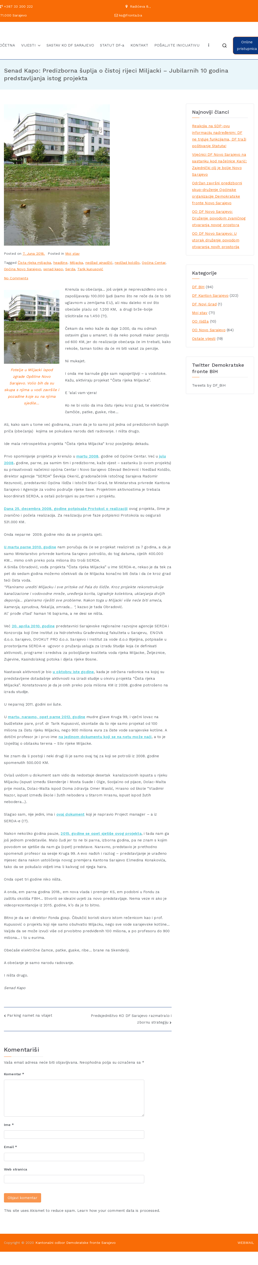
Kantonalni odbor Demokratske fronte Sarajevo (75, 1243)
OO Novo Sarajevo (208, 330)
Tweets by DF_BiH (209, 385)
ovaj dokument (70, 814)
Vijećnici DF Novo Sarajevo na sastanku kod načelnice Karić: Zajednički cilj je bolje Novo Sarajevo (219, 164)
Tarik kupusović (90, 269)
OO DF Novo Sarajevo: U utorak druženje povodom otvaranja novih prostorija (215, 240)
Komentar (14, 1074)
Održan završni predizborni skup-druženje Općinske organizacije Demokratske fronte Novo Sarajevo (217, 193)
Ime (9, 1125)
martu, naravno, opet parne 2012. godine (46, 717)
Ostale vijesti (203, 338)
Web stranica (15, 1169)
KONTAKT (139, 45)
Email (10, 1147)
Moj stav (72, 253)
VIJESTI (31, 45)
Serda (70, 269)
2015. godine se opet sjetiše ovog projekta (101, 833)
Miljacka (76, 263)
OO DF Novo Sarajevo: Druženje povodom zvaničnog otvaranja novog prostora (219, 218)
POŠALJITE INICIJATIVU (176, 45)
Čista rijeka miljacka (34, 263)
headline (60, 263)
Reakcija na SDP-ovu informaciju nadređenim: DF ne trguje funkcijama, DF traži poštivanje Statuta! (219, 136)
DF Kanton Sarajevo (210, 295)
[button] (38, 45)
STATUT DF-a (112, 45)
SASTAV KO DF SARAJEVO (70, 45)
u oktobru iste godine (73, 672)
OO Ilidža (200, 321)
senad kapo (53, 269)
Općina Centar (153, 263)
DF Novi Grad (204, 304)
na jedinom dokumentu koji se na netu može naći (105, 737)
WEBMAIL (246, 1243)
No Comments (16, 278)
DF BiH (198, 287)
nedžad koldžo (127, 263)
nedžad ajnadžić (99, 263)
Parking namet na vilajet (29, 1015)
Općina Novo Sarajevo (22, 269)
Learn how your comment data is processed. (118, 1210)
